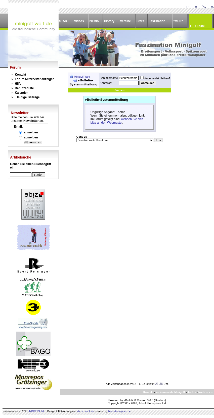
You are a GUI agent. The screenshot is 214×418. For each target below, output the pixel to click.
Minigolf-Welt (82, 76)
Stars (140, 21)
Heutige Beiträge (27, 97)
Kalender (21, 92)
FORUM (198, 26)
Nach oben (205, 392)
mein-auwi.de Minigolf (170, 392)
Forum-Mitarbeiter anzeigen (34, 79)
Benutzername (109, 77)
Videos (79, 21)
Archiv (191, 392)
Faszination (157, 21)
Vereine (125, 21)
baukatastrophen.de (119, 411)
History (109, 21)
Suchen (119, 90)
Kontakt (20, 74)
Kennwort (105, 82)
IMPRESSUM (36, 411)
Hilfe (18, 83)
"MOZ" (178, 21)
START (64, 21)
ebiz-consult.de (85, 411)
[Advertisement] (190, 148)
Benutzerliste (24, 88)
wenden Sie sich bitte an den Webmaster (117, 120)
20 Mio (94, 21)
